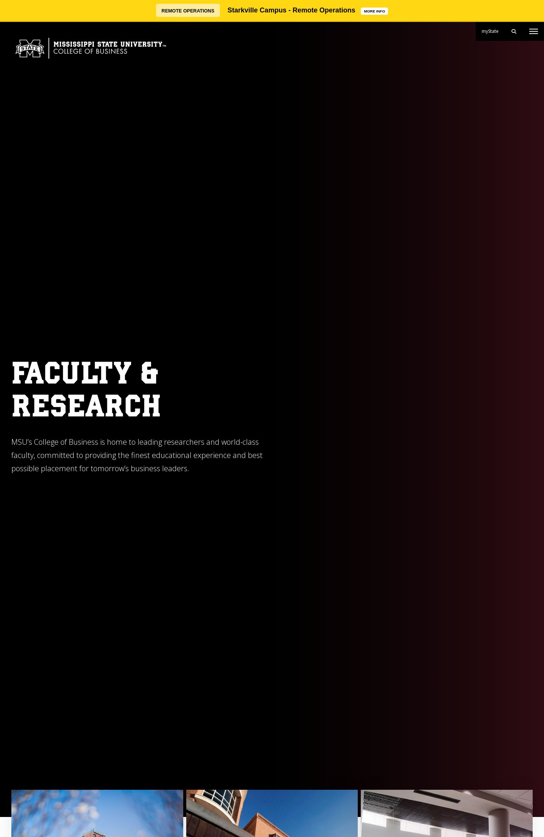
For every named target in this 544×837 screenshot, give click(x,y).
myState (493, 28)
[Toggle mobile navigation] (533, 31)
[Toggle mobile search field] (513, 31)
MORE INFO (376, 10)
